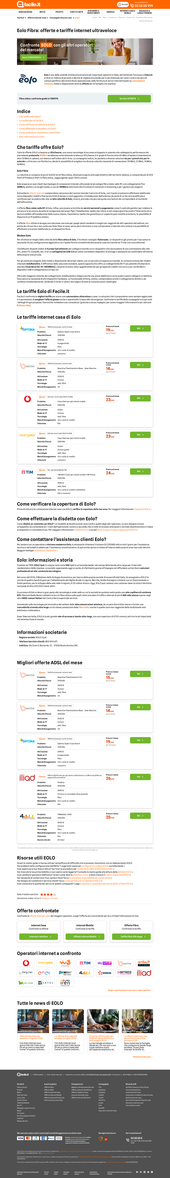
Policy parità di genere (80, 1173)
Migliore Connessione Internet (82, 1087)
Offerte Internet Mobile (53, 1095)
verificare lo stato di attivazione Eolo (95, 870)
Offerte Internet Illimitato (81, 1098)
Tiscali (101, 1098)
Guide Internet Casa (133, 1093)
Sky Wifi (101, 1108)
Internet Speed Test (133, 1090)
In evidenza (112, 18)
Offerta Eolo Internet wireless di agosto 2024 (30, 1038)
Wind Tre (102, 1100)
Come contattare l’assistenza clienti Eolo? (39, 133)
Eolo (100, 1106)
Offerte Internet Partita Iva (54, 1098)
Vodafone (102, 1090)
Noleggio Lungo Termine (26, 1108)
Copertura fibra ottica (144, 18)
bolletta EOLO (124, 873)
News (105, 18)
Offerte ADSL (49, 1090)
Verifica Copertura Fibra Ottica (137, 1087)
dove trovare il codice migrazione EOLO (116, 530)
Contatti (20, 1119)
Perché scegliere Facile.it (26, 1116)
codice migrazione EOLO (117, 876)
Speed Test (130, 18)
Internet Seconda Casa (80, 1095)
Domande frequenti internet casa (138, 1100)
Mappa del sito (22, 1121)
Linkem (101, 1095)
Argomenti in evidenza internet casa (139, 1095)
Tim (100, 1087)
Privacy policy (46, 1173)
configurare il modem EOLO (95, 867)
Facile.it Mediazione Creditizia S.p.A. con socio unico (94, 1157)
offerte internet (36, 194)
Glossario (121, 18)
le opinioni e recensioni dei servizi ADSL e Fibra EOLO (105, 884)
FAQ (99, 18)
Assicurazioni (25, 13)
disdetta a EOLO (81, 876)
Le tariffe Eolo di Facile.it (31, 121)
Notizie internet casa (133, 1098)
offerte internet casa (40, 917)
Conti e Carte (76, 13)
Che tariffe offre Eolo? (30, 117)
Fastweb (102, 1093)
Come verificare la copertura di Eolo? (37, 125)
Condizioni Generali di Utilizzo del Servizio (28, 1173)
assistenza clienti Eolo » (46, 551)
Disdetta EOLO (82, 530)
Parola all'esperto (145, 22)
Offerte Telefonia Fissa (79, 1093)
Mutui (42, 13)
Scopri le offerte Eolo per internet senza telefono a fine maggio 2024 (102, 1039)
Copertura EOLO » (143, 510)
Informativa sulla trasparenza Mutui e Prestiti (121, 1173)
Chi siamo (20, 1113)
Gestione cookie (67, 1173)
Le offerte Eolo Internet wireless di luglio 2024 (65, 1038)
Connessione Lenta (133, 1106)
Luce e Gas (21, 1098)
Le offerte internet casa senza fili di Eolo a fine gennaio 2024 (136, 1039)
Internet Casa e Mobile (127, 13)
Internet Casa (38, 926)
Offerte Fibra (131, 926)
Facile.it (20, 19)
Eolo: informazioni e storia (31, 137)
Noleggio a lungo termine (144, 13)
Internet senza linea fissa (53, 1100)
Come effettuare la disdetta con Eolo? (37, 129)
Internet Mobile (85, 926)
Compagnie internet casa (61, 19)
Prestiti (59, 13)
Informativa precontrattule (95, 1173)
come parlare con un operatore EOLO (83, 882)
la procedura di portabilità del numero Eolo (89, 878)
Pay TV (19, 1106)
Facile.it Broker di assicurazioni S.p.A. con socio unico (75, 1151)
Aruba (101, 1103)
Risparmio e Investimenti (93, 13)
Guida (95, 18)
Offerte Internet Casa (36, 19)
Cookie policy (56, 1173)
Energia (110, 13)
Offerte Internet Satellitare (81, 1090)
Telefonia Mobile (23, 1103)
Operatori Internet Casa (108, 1111)
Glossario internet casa (134, 1103)
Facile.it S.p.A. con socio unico (115, 1162)
